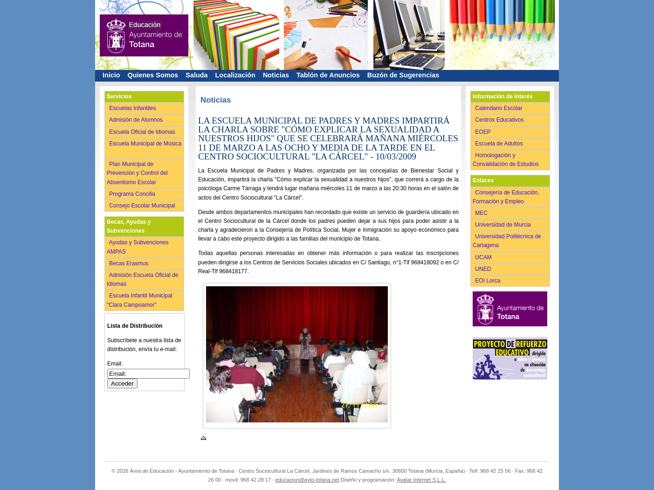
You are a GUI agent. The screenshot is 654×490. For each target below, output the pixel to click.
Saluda (196, 75)
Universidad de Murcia (504, 224)
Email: (115, 363)
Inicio (111, 75)
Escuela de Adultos (500, 143)
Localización (235, 75)
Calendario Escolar (499, 108)
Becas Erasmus (129, 263)
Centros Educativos (500, 120)
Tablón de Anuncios (328, 75)
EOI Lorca (488, 280)
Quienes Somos (153, 75)
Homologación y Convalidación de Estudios (507, 159)
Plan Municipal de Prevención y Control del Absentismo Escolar (137, 173)
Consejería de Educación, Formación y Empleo (506, 197)
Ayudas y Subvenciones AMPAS (138, 247)
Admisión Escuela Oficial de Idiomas (142, 279)
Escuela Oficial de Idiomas (143, 132)
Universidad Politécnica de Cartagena (507, 240)
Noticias (276, 75)
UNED (484, 269)
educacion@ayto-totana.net (307, 480)
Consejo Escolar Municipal (143, 205)
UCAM (484, 257)
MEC (482, 213)
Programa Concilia (133, 194)
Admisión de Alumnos (137, 120)
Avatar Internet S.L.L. (421, 480)
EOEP (484, 132)
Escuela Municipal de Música (144, 148)
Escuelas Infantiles (133, 108)
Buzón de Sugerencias (403, 75)
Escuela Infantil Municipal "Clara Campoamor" (139, 300)
